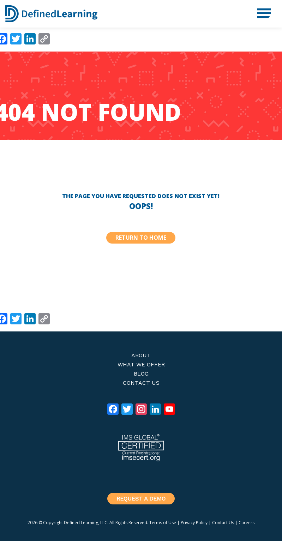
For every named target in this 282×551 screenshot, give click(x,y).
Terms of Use (162, 523)
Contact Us (141, 382)
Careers (246, 523)
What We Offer (141, 364)
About (141, 355)
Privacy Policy (194, 523)
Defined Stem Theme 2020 (101, 546)
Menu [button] (260, 10)
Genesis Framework (183, 546)
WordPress (237, 546)
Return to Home (140, 237)
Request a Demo (141, 498)
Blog (141, 373)
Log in (269, 546)
